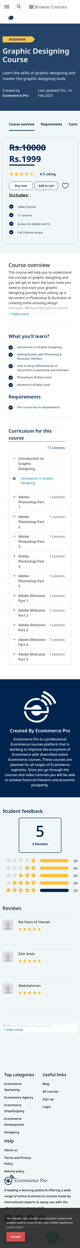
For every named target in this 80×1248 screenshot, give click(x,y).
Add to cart (46, 186)
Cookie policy (14, 1226)
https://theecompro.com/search (19, 6)
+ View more (19, 314)
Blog (46, 1084)
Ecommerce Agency (18, 1097)
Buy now (21, 186)
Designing (11, 1132)
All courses (51, 1091)
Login (47, 1106)
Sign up (48, 1099)
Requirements (51, 124)
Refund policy (14, 1171)
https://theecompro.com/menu (9, 4)
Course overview (21, 124)
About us (10, 1150)
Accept (16, 1236)
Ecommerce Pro (15, 95)
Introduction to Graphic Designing (37, 480)
